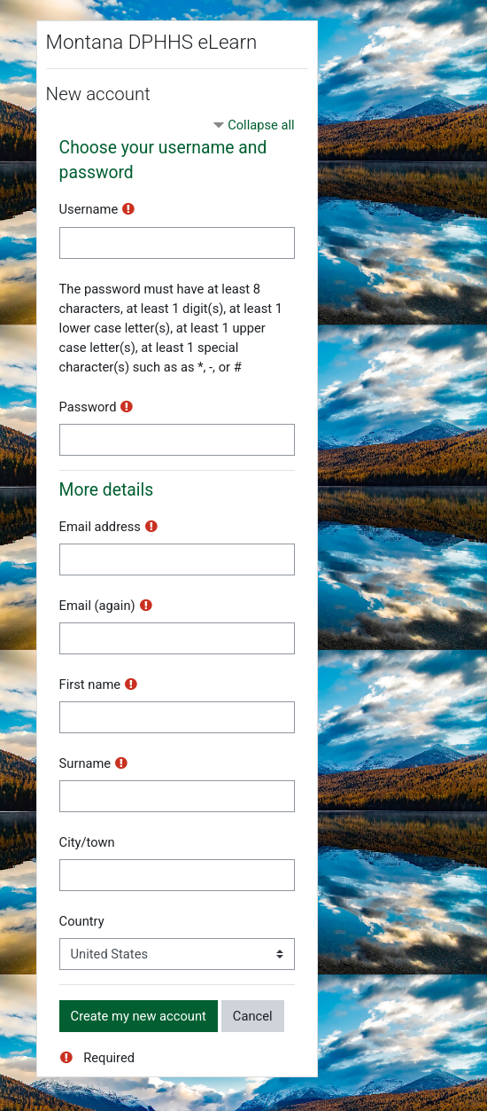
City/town (87, 842)
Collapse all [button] (261, 125)
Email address (100, 527)
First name (89, 684)
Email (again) (97, 606)
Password (88, 407)
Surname (85, 763)
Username (89, 209)
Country (81, 921)
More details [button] (106, 490)
